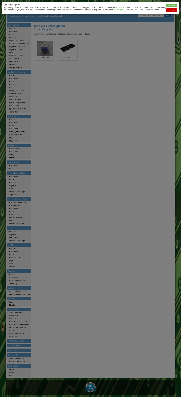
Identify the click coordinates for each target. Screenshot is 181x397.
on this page (119, 10)
